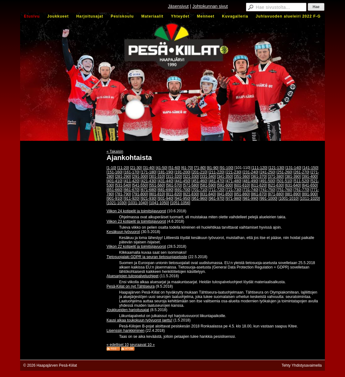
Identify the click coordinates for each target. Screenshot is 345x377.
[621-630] (276, 185)
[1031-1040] (138, 203)
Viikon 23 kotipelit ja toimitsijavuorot (136, 221)
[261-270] (301, 172)
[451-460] (199, 181)
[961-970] (216, 198)
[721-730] (233, 190)
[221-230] (233, 172)
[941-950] (182, 198)
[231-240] (251, 172)
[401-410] (115, 181)
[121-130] (276, 168)
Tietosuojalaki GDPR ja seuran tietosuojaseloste (147, 257)
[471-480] (233, 181)
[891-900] (310, 194)
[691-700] (182, 190)
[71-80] (199, 168)
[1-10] (111, 168)
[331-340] (208, 176)
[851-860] (242, 194)
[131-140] (293, 168)
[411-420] (131, 181)
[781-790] (123, 194)
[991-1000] (268, 198)
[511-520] (301, 181)
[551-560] (157, 185)
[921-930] (148, 198)
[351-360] (242, 176)
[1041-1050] (159, 203)
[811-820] (174, 194)
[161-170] (131, 172)
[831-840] (208, 194)
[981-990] (251, 198)
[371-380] (276, 176)
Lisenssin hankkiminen (126, 330)
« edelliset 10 (118, 344)
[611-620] (259, 185)
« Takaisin (115, 151)
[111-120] (259, 168)
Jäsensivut (178, 6)
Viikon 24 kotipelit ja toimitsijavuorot (136, 211)
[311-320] (174, 176)
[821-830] (191, 194)
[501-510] (285, 181)
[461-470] (216, 181)
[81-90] (212, 168)
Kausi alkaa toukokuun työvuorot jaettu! (139, 320)
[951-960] (199, 198)
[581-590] (208, 185)
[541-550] (140, 185)
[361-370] (259, 176)
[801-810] (157, 194)
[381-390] (293, 176)
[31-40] (148, 168)
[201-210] (199, 172)
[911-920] (131, 198)
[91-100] (226, 168)
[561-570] (174, 185)
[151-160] (115, 172)
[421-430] (148, 181)
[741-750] (268, 190)
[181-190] (165, 172)
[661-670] (131, 190)
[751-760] (285, 190)
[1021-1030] (117, 203)
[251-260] (285, 172)
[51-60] (174, 168)
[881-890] (293, 194)
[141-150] (310, 168)
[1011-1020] (310, 198)
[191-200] (182, 172)
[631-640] (293, 185)
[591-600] (225, 185)
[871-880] (276, 194)
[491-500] (268, 181)
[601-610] (242, 185)
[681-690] (165, 190)
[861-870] (259, 194)
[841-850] (225, 194)
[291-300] (140, 176)
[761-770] (301, 190)
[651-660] (115, 190)
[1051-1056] (180, 203)
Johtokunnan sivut (210, 6)
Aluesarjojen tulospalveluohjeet (132, 276)
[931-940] (165, 198)
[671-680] (148, 190)
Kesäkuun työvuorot (123, 232)
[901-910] (115, 198)
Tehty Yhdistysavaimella (302, 365)
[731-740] (251, 190)
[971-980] (233, 198)
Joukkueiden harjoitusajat (128, 310)
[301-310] (157, 176)
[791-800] (140, 194)
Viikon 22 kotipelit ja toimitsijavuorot (136, 246)
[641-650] (310, 185)
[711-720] (216, 190)
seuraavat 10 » (142, 344)
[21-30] (136, 168)
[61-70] (187, 168)
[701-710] (199, 190)
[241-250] (268, 172)
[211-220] (216, 172)
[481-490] (251, 181)
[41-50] (161, 168)
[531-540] (123, 185)
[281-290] (123, 176)
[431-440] (165, 181)
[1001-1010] (288, 198)
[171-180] (148, 172)
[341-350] (225, 176)
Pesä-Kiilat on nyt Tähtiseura (131, 286)
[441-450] (182, 181)
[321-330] (191, 176)
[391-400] (310, 176)
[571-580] (191, 185)
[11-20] (123, 168)
